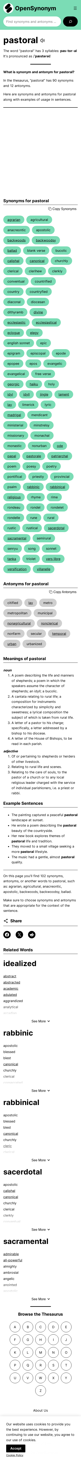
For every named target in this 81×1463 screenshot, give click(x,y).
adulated (10, 995)
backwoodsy (46, 240)
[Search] (70, 21)
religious (14, 497)
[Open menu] (75, 8)
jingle (44, 394)
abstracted (11, 982)
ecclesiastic (16, 322)
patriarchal (59, 456)
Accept (15, 1451)
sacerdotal (56, 528)
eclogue (13, 333)
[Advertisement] (40, 153)
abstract (9, 976)
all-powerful (12, 1260)
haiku (34, 384)
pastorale (33, 456)
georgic (13, 384)
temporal (59, 634)
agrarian (13, 220)
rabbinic (33, 487)
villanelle (43, 569)
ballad (12, 250)
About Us (40, 1410)
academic (10, 988)
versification (17, 569)
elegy (34, 333)
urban (11, 644)
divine (38, 312)
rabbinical (57, 487)
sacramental (16, 538)
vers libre (53, 559)
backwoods (16, 240)
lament (64, 394)
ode (60, 446)
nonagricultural (19, 623)
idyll (26, 394)
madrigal (14, 415)
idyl (10, 394)
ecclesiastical (46, 322)
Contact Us (40, 1419)
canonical (37, 261)
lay (9, 405)
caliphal (13, 261)
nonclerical (49, 623)
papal (11, 456)
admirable (11, 1254)
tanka (11, 559)
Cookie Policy (14, 1458)
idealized (19, 963)
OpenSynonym (35, 8)
